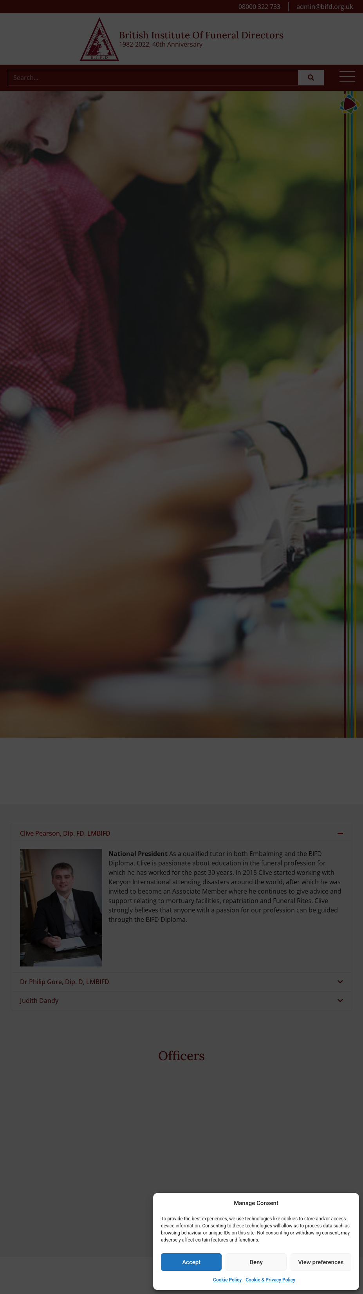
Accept (191, 1262)
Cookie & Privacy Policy (270, 1280)
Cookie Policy (227, 1280)
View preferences (320, 1262)
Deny (256, 1262)
